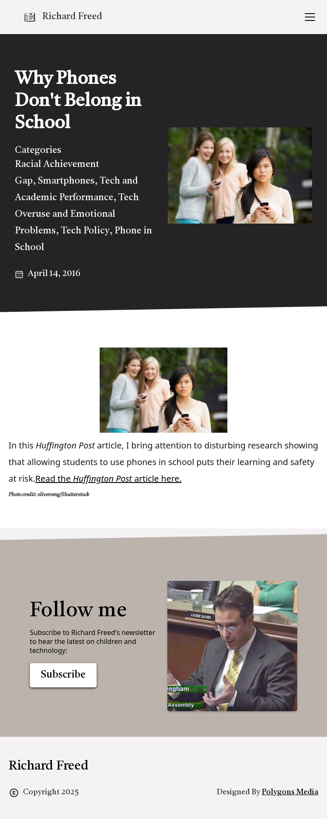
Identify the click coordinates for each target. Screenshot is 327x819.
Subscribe (63, 675)
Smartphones (66, 181)
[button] (308, 17)
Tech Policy (85, 231)
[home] (62, 17)
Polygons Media (290, 792)
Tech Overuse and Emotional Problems (77, 214)
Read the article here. (108, 478)
